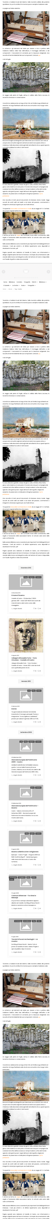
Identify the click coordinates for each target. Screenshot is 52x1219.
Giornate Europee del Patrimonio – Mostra (24, 807)
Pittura (39, 621)
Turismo (38, 577)
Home (5, 282)
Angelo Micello (17, 608)
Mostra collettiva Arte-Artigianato (25, 852)
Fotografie (27, 282)
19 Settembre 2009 (16, 803)
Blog (25, 577)
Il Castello (6, 285)
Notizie (39, 690)
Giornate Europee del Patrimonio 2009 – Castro (24, 761)
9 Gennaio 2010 (15, 706)
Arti (29, 621)
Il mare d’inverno (18, 595)
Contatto (19, 282)
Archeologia (13, 877)
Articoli (10, 289)
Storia (23, 285)
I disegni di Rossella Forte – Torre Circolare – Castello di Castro (24, 659)
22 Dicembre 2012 (15, 593)
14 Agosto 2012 (15, 655)
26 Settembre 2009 (16, 757)
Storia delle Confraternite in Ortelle (20, 208)
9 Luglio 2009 (14, 936)
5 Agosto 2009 (15, 849)
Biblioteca (12, 282)
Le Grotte (15, 285)
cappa (18, 235)
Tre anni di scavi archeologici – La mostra (24, 940)
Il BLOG (34, 282)
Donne (14, 709)
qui (39, 55)
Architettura (22, 877)
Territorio (31, 577)
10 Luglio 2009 (15, 893)
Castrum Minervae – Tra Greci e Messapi (23, 896)
